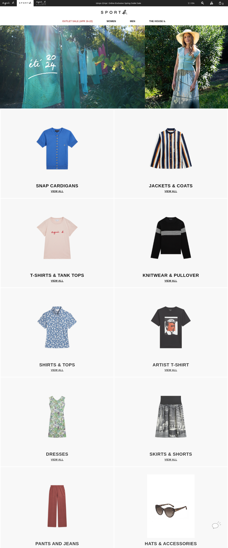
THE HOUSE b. (157, 21)
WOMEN (111, 21)
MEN (132, 21)
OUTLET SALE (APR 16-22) (77, 21)
